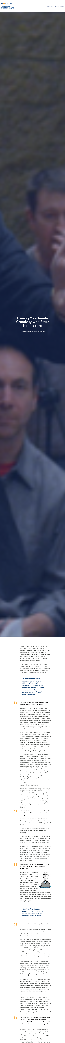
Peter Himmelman (39, 331)
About (62, 4)
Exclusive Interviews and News (55, 6)
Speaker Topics (46, 4)
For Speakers (55, 4)
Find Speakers (37, 4)
